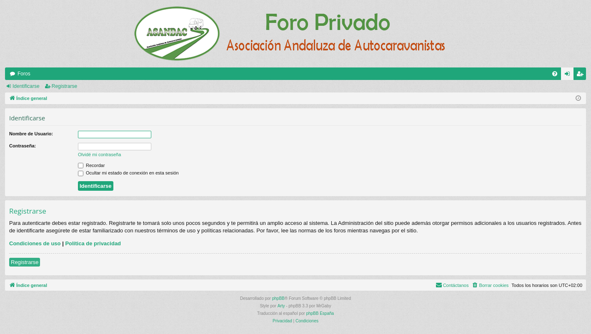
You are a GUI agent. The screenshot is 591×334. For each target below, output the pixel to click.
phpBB (278, 298)
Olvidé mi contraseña (99, 154)
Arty (281, 306)
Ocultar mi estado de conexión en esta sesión (128, 172)
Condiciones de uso (35, 243)
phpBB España (320, 313)
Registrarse (64, 86)
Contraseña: (22, 145)
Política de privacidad (93, 243)
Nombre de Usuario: (31, 133)
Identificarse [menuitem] (569, 75)
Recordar (91, 165)
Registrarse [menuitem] (581, 75)
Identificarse (26, 86)
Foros (24, 74)
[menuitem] (554, 73)
